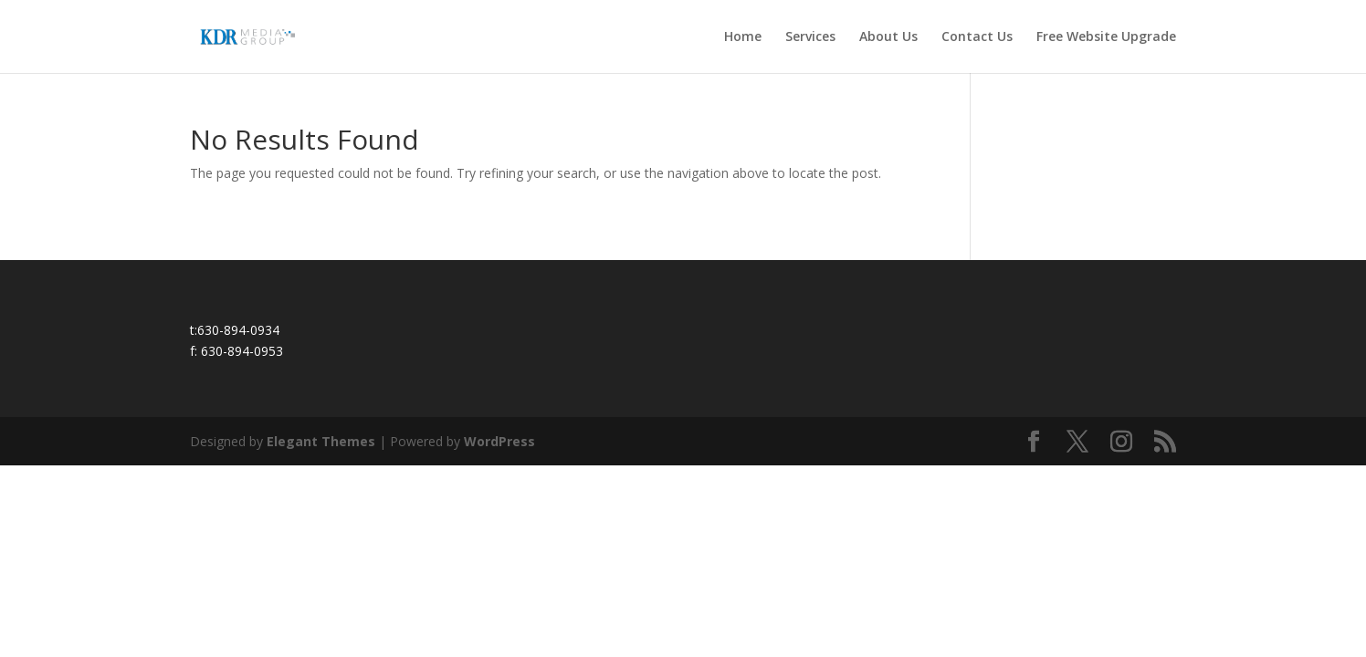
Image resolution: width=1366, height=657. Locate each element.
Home (743, 37)
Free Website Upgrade (1106, 37)
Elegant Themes (321, 441)
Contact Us (977, 37)
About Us (888, 37)
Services (810, 37)
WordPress (499, 441)
